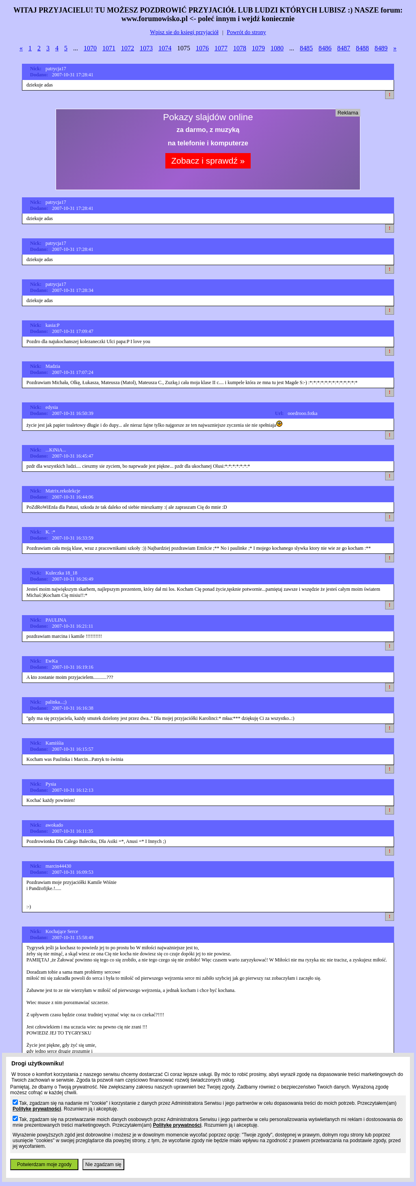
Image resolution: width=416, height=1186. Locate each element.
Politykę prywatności (37, 1109)
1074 (164, 48)
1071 (108, 48)
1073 (146, 48)
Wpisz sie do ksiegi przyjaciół (184, 32)
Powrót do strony (246, 32)
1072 (127, 48)
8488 (362, 48)
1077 (221, 48)
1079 (258, 48)
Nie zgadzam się (103, 1164)
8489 (381, 48)
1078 (239, 48)
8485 (306, 48)
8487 (343, 48)
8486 (325, 48)
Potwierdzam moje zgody (44, 1164)
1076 (202, 48)
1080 (277, 48)
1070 (90, 48)
